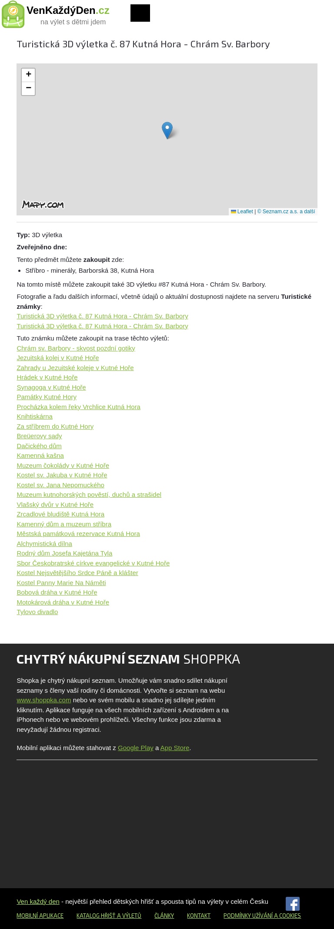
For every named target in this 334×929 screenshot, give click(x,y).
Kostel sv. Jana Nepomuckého (60, 485)
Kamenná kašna (40, 455)
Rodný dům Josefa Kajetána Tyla (64, 553)
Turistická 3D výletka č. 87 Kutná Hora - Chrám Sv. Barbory (102, 316)
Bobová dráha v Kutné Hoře (57, 592)
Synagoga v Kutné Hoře (51, 387)
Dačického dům (39, 446)
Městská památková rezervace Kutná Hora (78, 533)
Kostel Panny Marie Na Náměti (61, 582)
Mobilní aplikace (40, 915)
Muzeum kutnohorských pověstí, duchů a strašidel (89, 494)
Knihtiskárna (35, 416)
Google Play (136, 747)
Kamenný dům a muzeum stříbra (64, 524)
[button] (167, 130)
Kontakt (198, 915)
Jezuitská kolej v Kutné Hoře (58, 357)
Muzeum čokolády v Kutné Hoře (63, 465)
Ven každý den (38, 901)
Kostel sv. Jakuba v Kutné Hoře (62, 475)
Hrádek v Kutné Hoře (47, 377)
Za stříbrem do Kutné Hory (55, 426)
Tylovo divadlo (37, 611)
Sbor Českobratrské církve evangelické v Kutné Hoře (93, 563)
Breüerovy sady (39, 436)
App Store (175, 747)
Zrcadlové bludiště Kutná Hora (60, 514)
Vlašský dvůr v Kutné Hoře (55, 504)
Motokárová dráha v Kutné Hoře (63, 602)
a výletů (128, 915)
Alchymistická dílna (44, 543)
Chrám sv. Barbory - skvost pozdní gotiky (76, 348)
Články (164, 915)
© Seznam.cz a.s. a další (286, 211)
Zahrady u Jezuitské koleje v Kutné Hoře (75, 367)
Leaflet (242, 211)
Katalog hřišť (96, 915)
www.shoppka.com (44, 700)
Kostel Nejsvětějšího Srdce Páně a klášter (77, 572)
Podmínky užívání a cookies (262, 915)
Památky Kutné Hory (47, 396)
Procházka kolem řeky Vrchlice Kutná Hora (78, 406)
